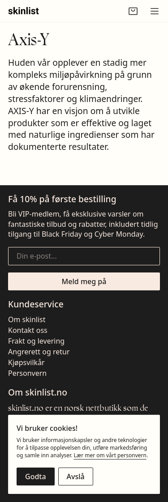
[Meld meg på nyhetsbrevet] (84, 281)
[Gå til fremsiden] (23, 11)
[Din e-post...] (84, 256)
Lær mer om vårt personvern (109, 455)
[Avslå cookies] (75, 476)
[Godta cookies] (36, 476)
